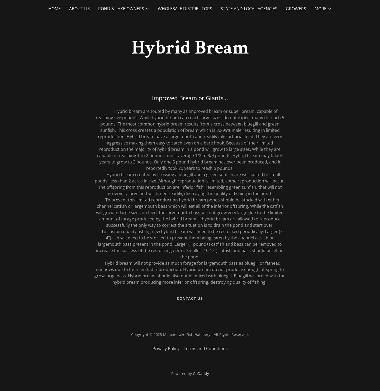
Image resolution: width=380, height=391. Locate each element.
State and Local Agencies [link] (249, 9)
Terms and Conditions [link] (206, 348)
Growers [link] (296, 9)
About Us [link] (79, 9)
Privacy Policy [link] (166, 348)
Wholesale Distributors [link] (185, 9)
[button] (123, 9)
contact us (190, 298)
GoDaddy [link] (201, 373)
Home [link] (54, 9)
